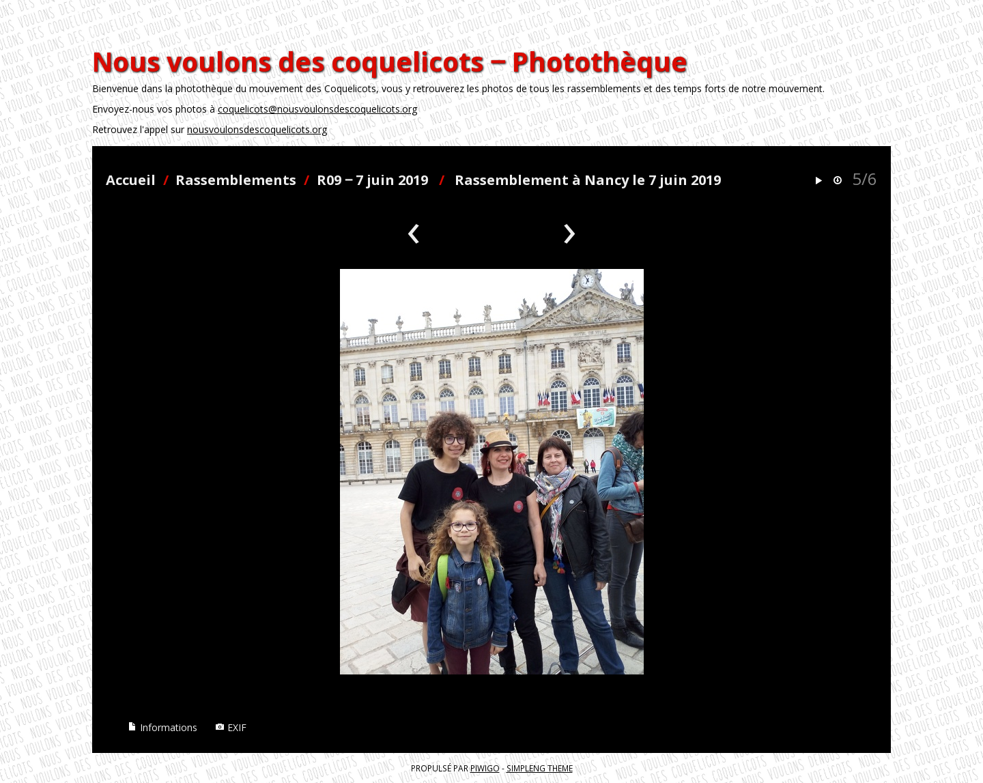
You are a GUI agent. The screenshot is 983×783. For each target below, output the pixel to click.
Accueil (131, 180)
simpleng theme (540, 768)
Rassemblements (235, 180)
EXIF (230, 727)
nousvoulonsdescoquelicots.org (257, 129)
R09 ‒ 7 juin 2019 (372, 180)
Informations (162, 727)
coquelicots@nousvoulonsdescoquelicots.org (317, 108)
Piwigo (485, 768)
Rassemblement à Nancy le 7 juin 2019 (588, 180)
